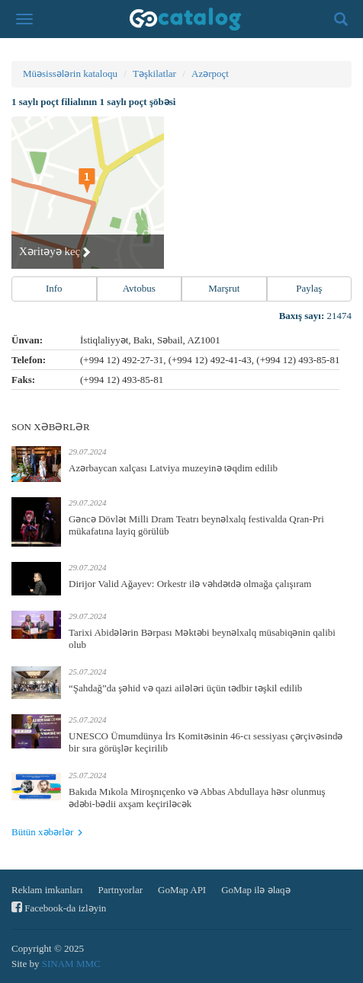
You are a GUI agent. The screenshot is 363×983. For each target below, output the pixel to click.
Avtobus (139, 288)
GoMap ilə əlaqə (255, 889)
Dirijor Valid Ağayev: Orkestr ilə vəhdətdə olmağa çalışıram (190, 583)
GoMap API (182, 889)
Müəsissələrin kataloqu (70, 73)
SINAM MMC (71, 963)
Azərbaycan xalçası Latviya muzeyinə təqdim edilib (173, 468)
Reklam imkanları (47, 889)
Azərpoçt (210, 73)
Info (54, 288)
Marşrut (223, 288)
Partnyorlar (120, 889)
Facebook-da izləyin (58, 907)
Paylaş (309, 288)
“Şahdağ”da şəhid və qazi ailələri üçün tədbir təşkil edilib (185, 688)
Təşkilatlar (154, 73)
